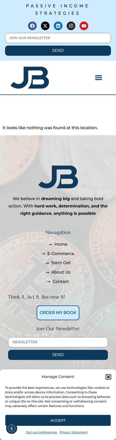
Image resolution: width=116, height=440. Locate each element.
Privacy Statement (74, 432)
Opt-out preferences (41, 432)
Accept (58, 420)
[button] (108, 376)
